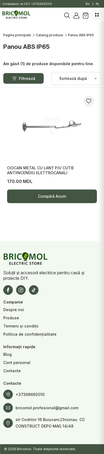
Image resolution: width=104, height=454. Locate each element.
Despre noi (13, 309)
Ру (97, 3)
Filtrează (23, 78)
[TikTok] (33, 290)
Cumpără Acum (52, 198)
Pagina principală (17, 35)
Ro (87, 3)
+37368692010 (41, 3)
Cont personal (16, 362)
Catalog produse (49, 35)
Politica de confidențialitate (30, 334)
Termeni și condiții (20, 326)
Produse (11, 317)
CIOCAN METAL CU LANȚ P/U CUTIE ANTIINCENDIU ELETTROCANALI (40, 170)
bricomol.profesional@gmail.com (47, 407)
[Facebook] (8, 290)
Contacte (12, 370)
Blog (7, 354)
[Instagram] (21, 290)
